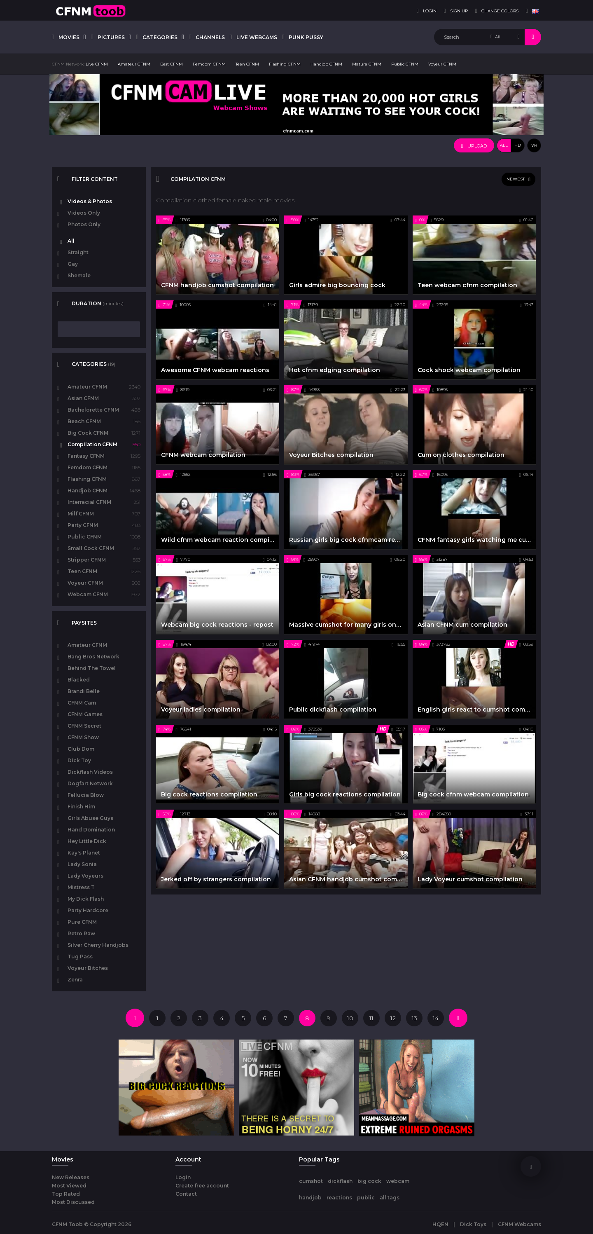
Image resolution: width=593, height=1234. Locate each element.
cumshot (311, 1181)
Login (183, 1177)
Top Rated (66, 1194)
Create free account (202, 1185)
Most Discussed (73, 1202)
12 (393, 1018)
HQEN (440, 1224)
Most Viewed (69, 1185)
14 (436, 1018)
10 (350, 1018)
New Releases (70, 1177)
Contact (186, 1194)
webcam (397, 1181)
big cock (369, 1181)
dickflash (340, 1181)
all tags (389, 1197)
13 (414, 1018)
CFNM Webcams (519, 1224)
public (366, 1197)
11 (371, 1018)
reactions (339, 1197)
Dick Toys (473, 1224)
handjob (310, 1197)
